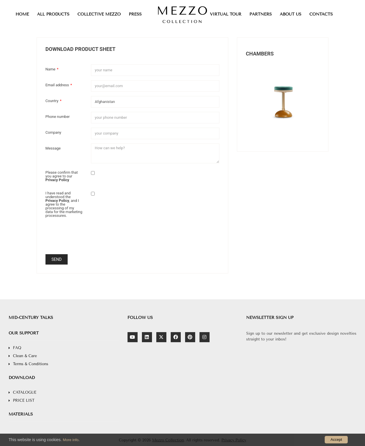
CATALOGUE (24, 392)
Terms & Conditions (30, 364)
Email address (58, 85)
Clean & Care (25, 356)
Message (53, 148)
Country (53, 101)
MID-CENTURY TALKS (31, 317)
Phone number (57, 116)
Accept (336, 439)
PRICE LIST (24, 400)
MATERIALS (21, 414)
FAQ (17, 348)
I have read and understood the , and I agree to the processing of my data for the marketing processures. (63, 204)
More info (70, 440)
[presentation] (134, 238)
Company (53, 132)
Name (51, 69)
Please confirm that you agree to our (61, 176)
